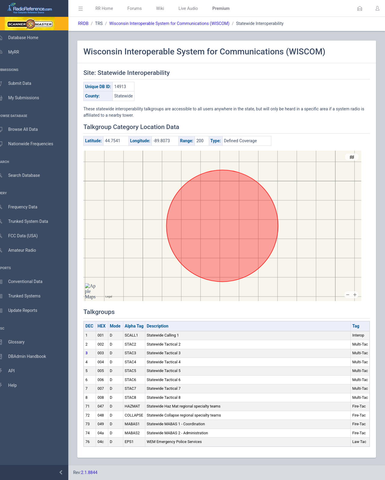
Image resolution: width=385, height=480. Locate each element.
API (11, 371)
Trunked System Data (28, 221)
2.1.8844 (98, 472)
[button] (360, 8)
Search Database (24, 175)
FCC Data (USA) (23, 235)
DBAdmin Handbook (27, 356)
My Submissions (24, 98)
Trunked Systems (24, 296)
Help (13, 385)
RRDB (92, 23)
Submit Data (20, 83)
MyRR (14, 52)
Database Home (23, 37)
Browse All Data (23, 129)
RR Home (113, 8)
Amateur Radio (22, 250)
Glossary (16, 342)
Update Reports (23, 310)
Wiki (169, 8)
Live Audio (197, 8)
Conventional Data (25, 282)
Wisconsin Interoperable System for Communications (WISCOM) (178, 23)
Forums (143, 8)
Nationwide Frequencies (31, 144)
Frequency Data (23, 207)
